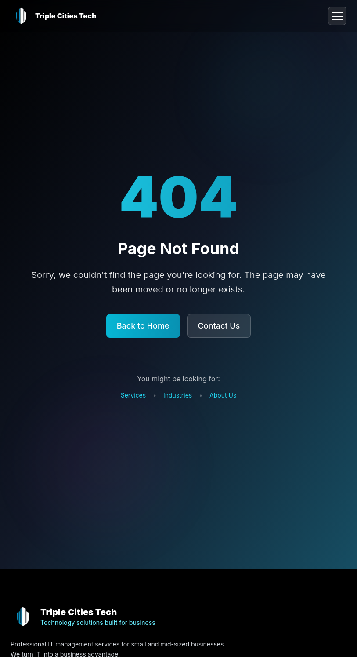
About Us (222, 395)
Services (133, 395)
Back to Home (143, 325)
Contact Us (219, 325)
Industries (177, 395)
